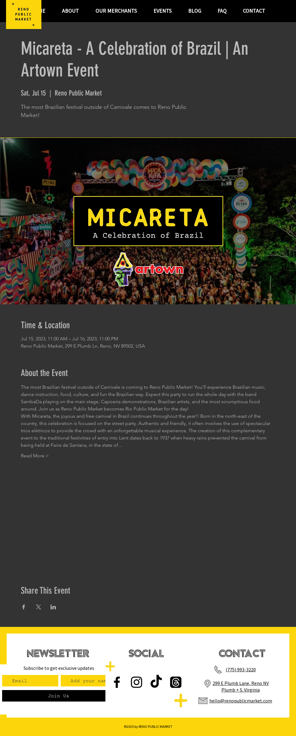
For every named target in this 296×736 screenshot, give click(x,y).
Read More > (35, 456)
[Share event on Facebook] (24, 607)
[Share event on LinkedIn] (53, 607)
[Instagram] (136, 682)
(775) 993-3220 (241, 669)
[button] (162, 10)
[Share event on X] (38, 607)
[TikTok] (156, 682)
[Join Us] (58, 696)
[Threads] (175, 682)
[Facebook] (116, 682)
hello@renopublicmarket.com (240, 701)
